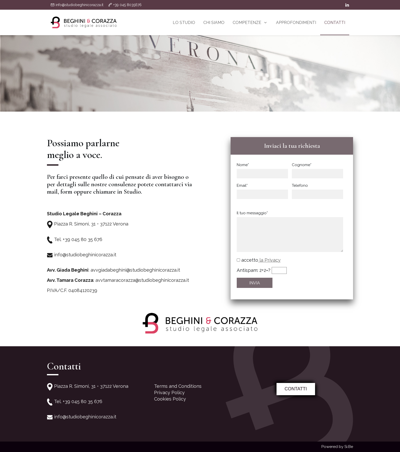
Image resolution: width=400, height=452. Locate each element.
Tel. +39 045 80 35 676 (78, 239)
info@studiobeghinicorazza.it (79, 5)
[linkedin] (347, 5)
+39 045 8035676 (127, 5)
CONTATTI (296, 388)
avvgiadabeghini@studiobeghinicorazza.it (135, 270)
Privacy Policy (169, 392)
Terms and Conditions (178, 386)
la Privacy (269, 260)
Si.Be (348, 446)
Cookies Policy (170, 399)
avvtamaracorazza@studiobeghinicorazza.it (142, 280)
